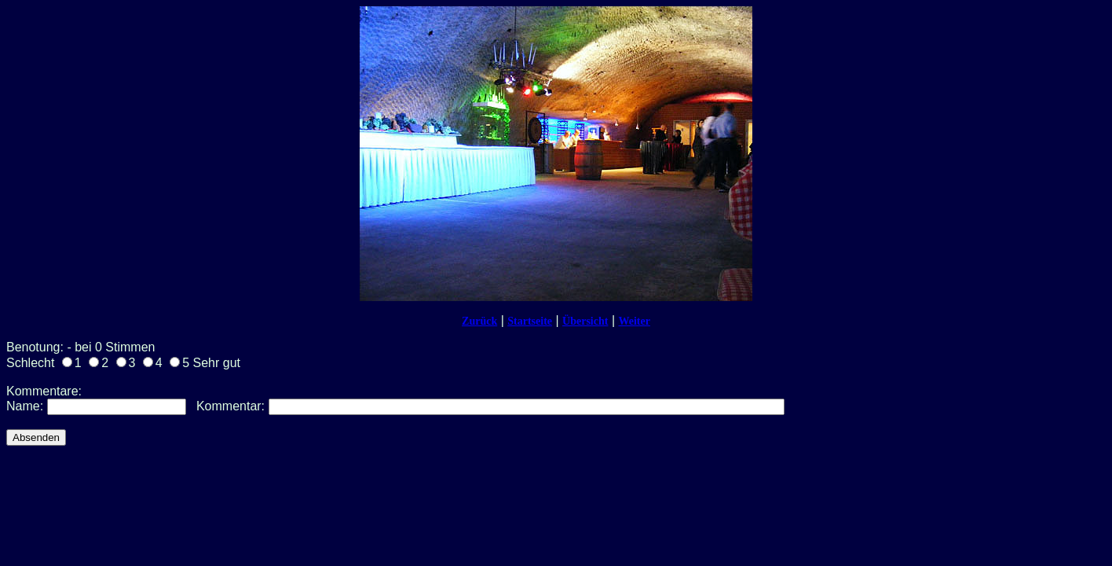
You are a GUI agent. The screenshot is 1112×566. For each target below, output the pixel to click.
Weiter (633, 321)
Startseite (529, 321)
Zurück (479, 321)
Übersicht (585, 321)
